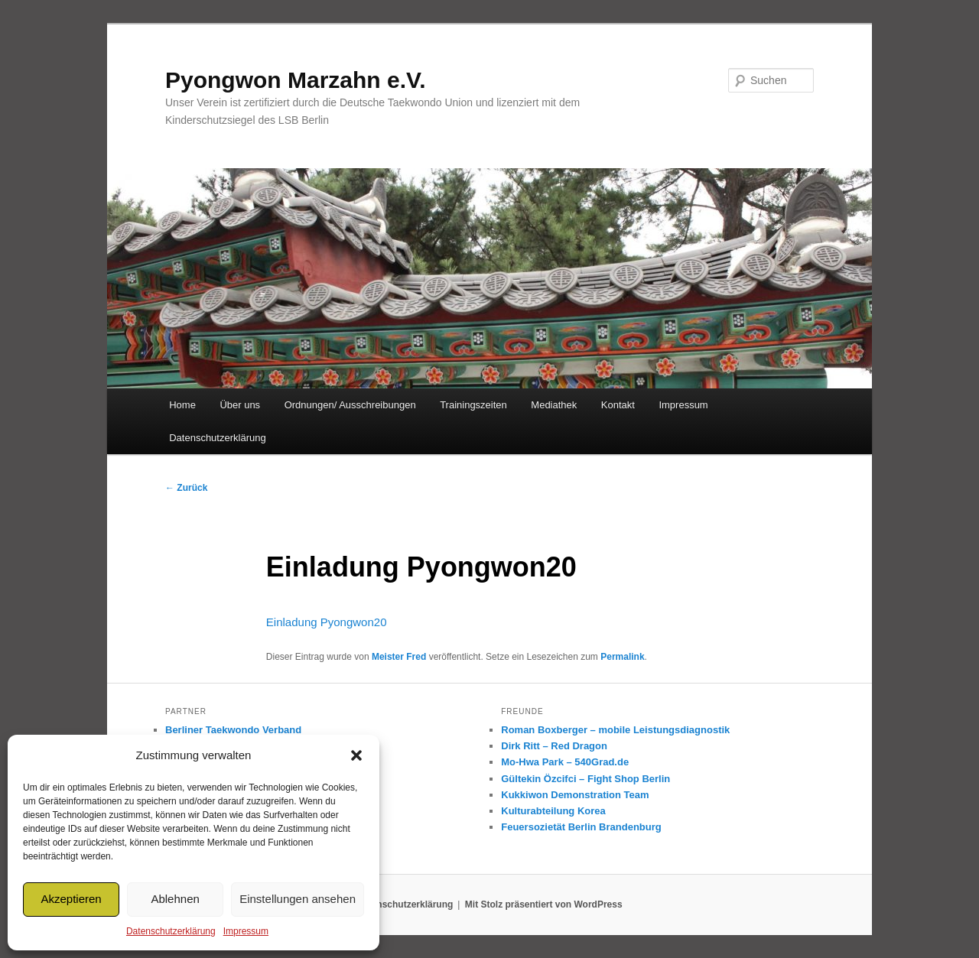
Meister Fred (399, 656)
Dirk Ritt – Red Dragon (554, 746)
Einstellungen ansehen (297, 898)
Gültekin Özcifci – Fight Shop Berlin (585, 778)
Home (182, 405)
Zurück (186, 487)
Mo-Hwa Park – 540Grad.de (565, 762)
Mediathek (554, 405)
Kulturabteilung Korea (553, 811)
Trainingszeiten (473, 405)
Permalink (622, 656)
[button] (356, 755)
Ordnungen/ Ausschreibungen (350, 405)
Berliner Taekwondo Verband (233, 730)
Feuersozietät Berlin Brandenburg (581, 827)
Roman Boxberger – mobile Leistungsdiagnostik (615, 730)
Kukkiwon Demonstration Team (575, 794)
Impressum (245, 931)
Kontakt (618, 405)
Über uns (240, 405)
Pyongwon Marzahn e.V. (295, 80)
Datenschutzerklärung (171, 931)
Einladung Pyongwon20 (326, 621)
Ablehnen (175, 898)
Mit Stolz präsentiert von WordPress (544, 904)
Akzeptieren (71, 898)
